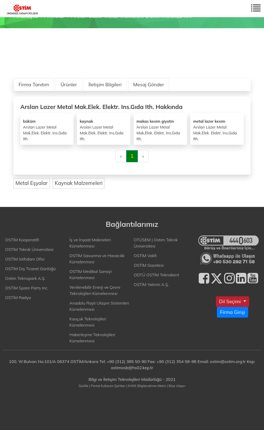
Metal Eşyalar (31, 183)
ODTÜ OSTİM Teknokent (156, 274)
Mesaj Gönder (148, 84)
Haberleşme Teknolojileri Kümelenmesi (92, 337)
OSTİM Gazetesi (149, 265)
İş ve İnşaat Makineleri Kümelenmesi (90, 243)
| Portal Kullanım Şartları (107, 386)
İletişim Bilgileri (104, 84)
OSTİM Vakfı (145, 255)
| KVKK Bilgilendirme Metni (146, 386)
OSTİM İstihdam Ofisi (25, 259)
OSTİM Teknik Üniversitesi (29, 249)
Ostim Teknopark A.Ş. (25, 278)
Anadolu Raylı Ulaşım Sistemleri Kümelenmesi (99, 306)
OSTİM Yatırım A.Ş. (151, 284)
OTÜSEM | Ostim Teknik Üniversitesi (156, 243)
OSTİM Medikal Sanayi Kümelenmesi (90, 274)
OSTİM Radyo (18, 297)
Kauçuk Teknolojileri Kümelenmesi (87, 322)
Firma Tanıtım (34, 84)
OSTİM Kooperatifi (22, 239)
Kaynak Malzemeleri (78, 183)
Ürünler (68, 84)
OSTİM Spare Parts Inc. (26, 287)
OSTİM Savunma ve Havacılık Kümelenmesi (96, 258)
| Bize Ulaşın (176, 386)
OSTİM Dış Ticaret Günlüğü (30, 268)
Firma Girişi (232, 312)
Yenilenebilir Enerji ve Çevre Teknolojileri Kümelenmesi (94, 290)
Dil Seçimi (230, 301)
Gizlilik (83, 386)
